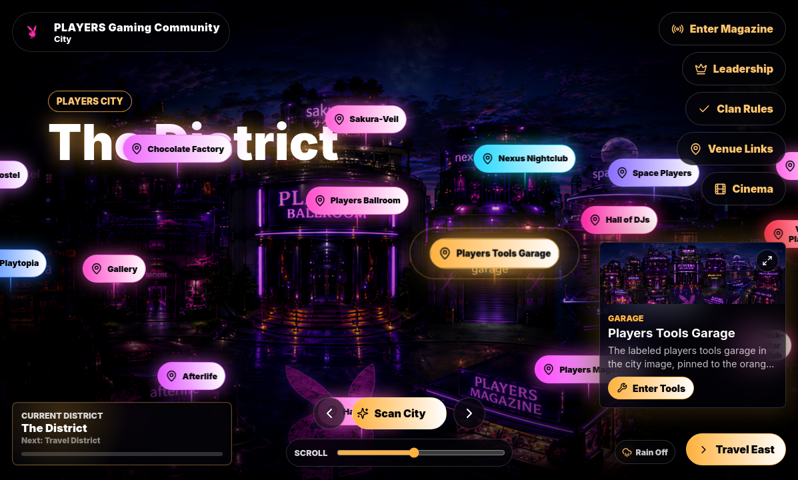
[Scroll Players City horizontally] (421, 452)
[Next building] (469, 413)
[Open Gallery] (114, 269)
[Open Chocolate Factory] (177, 149)
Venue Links (731, 148)
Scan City (391, 413)
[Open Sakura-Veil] (365, 119)
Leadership (734, 68)
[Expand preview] (767, 260)
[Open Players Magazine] (588, 369)
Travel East (736, 449)
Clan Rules (735, 108)
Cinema (743, 188)
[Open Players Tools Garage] (495, 253)
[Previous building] (329, 413)
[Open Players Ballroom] (357, 201)
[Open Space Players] (654, 173)
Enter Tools (651, 388)
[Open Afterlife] (191, 376)
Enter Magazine (722, 28)
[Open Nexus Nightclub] (525, 159)
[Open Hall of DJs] (619, 220)
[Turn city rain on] (645, 452)
